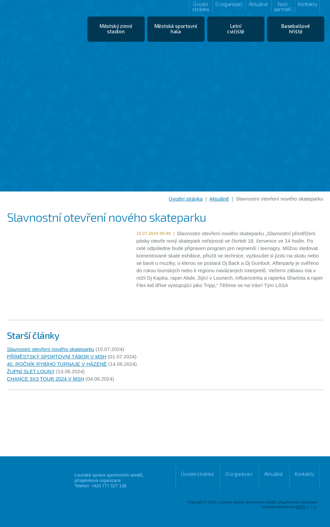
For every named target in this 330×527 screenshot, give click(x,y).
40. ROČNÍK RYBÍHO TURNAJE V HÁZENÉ (57, 364)
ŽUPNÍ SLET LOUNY (31, 371)
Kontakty (307, 4)
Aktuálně (258, 4)
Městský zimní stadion (116, 28)
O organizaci (228, 4)
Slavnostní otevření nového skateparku (50, 349)
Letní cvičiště (235, 28)
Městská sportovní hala (175, 28)
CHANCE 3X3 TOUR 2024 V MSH (45, 379)
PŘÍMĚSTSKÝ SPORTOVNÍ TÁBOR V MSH (57, 356)
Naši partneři (282, 6)
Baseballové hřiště (295, 28)
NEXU (301, 507)
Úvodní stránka (200, 6)
